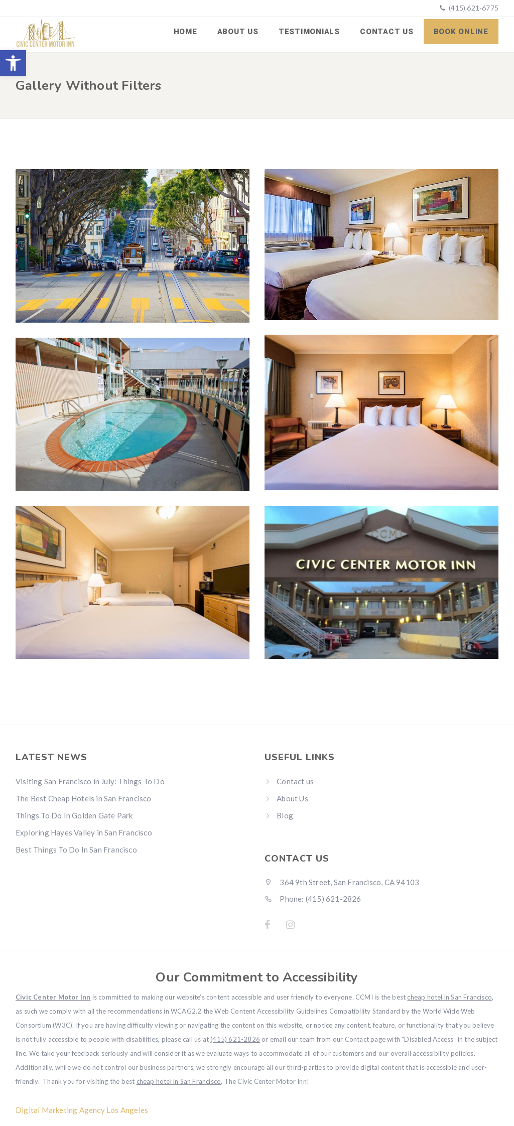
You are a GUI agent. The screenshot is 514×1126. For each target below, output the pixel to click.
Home (185, 31)
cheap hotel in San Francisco (449, 997)
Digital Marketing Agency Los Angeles (82, 1109)
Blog (285, 814)
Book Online (461, 31)
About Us (238, 31)
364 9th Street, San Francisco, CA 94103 (342, 881)
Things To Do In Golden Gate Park (74, 814)
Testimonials (309, 31)
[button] (13, 63)
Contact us (387, 31)
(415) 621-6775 (472, 8)
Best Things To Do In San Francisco (76, 849)
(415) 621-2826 (235, 1039)
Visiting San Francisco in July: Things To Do (90, 780)
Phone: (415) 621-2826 (313, 898)
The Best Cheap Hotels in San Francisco (84, 797)
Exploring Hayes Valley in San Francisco (84, 831)
